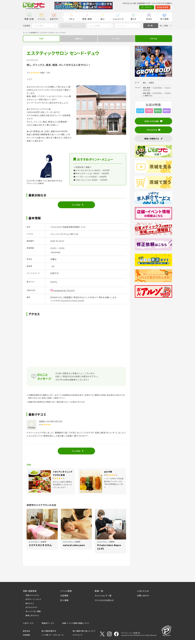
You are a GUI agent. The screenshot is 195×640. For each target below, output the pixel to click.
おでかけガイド (31, 607)
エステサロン (157, 87)
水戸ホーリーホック (33, 599)
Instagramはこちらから (64, 290)
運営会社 (26, 631)
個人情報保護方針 (49, 631)
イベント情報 (66, 590)
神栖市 (151, 82)
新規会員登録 (151, 7)
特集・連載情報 (30, 590)
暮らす (133, 18)
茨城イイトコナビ (32, 595)
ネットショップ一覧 (103, 595)
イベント (41, 18)
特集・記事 (29, 18)
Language (165, 7)
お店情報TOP (34, 32)
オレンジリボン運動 (33, 611)
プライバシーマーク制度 (129, 633)
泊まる (149, 18)
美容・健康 (87, 18)
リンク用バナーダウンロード (53, 635)
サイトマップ (77, 635)
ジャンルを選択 (94, 25)
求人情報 (164, 18)
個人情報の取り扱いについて (84, 631)
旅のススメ (29, 603)
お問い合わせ (143, 595)
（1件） (48, 72)
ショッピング (118, 18)
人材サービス (28, 623)
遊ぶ (102, 18)
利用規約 (26, 635)
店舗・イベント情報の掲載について (75, 623)
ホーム (25, 32)
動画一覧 (99, 590)
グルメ (71, 18)
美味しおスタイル (32, 615)
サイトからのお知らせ (104, 600)
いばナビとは (143, 590)
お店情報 (64, 595)
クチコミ (153, 38)
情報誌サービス (48, 623)
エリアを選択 (38, 25)
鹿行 (144, 82)
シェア (29, 79)
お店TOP (54, 18)
